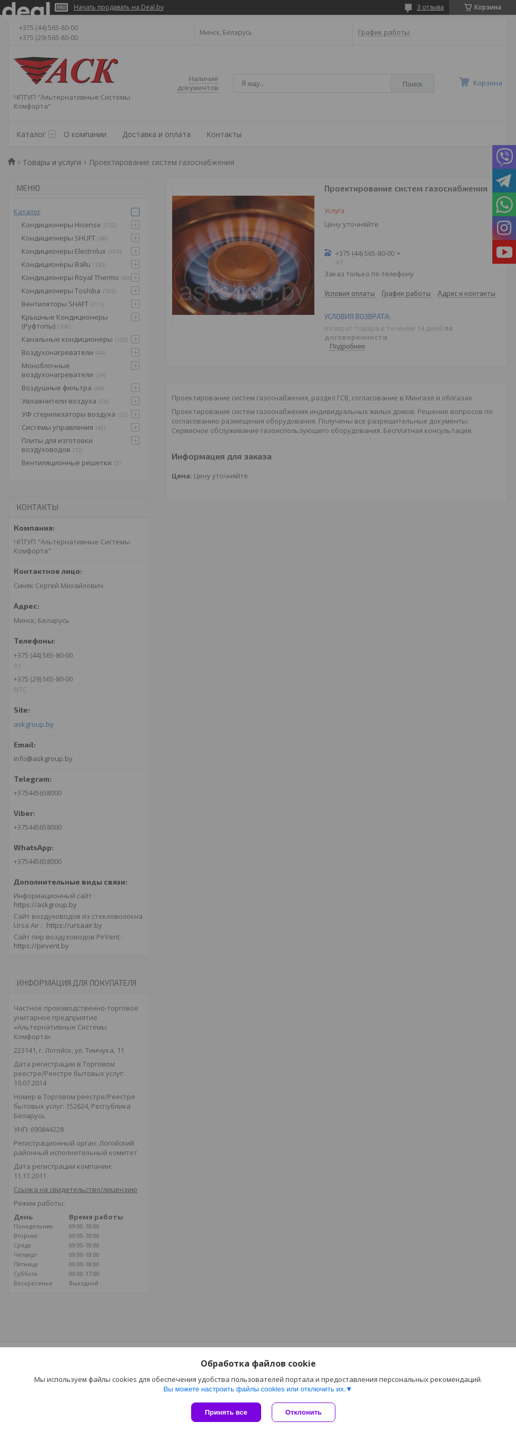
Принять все (226, 1412)
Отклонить (303, 1412)
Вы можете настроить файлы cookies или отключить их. (254, 1389)
